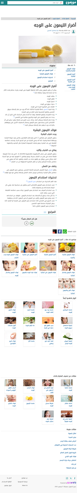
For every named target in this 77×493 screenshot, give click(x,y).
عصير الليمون (32, 181)
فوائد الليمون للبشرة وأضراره (70, 69)
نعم (32, 223)
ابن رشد (73, 464)
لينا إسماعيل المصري (52, 30)
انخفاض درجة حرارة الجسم (68, 460)
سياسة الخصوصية (22, 482)
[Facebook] (74, 478)
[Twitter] (70, 478)
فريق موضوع (7, 485)
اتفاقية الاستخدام (6, 482)
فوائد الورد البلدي (70, 456)
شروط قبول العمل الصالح (68, 452)
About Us (24, 485)
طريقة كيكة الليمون (69, 448)
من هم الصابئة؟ (71, 468)
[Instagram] (67, 478)
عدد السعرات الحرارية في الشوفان (65, 445)
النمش (50, 169)
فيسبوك (60, 231)
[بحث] (60, 2)
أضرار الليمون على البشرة (71, 80)
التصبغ (46, 109)
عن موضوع (24, 478)
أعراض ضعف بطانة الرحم (68, 441)
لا (26, 223)
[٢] (14, 117)
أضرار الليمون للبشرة (71, 75)
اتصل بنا (9, 478)
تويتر (55, 231)
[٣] (50, 145)
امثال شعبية (72, 433)
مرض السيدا (72, 437)
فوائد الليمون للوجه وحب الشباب (71, 87)
